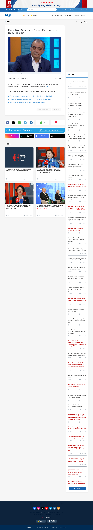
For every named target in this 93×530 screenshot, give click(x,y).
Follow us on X (56, 136)
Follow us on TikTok (26, 136)
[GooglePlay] (41, 521)
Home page (79, 22)
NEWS (69, 15)
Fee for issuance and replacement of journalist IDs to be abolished (31, 96)
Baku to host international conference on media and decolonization (31, 99)
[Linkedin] (16, 10)
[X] (9, 10)
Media (86, 22)
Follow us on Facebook (41, 136)
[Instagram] (7, 10)
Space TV (57, 109)
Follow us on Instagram (11, 136)
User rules (54, 527)
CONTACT (41, 504)
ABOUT (31, 504)
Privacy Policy (62, 527)
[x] (42, 508)
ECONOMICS (75, 15)
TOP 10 (62, 504)
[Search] (54, 10)
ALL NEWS (55, 15)
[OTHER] (87, 15)
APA (47, 86)
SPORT (83, 15)
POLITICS (63, 15)
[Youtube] (11, 10)
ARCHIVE (52, 504)
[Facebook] (34, 508)
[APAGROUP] (46, 517)
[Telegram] (14, 10)
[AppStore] (52, 521)
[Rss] (18, 10)
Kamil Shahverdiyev (44, 109)
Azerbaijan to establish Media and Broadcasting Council (27, 102)
